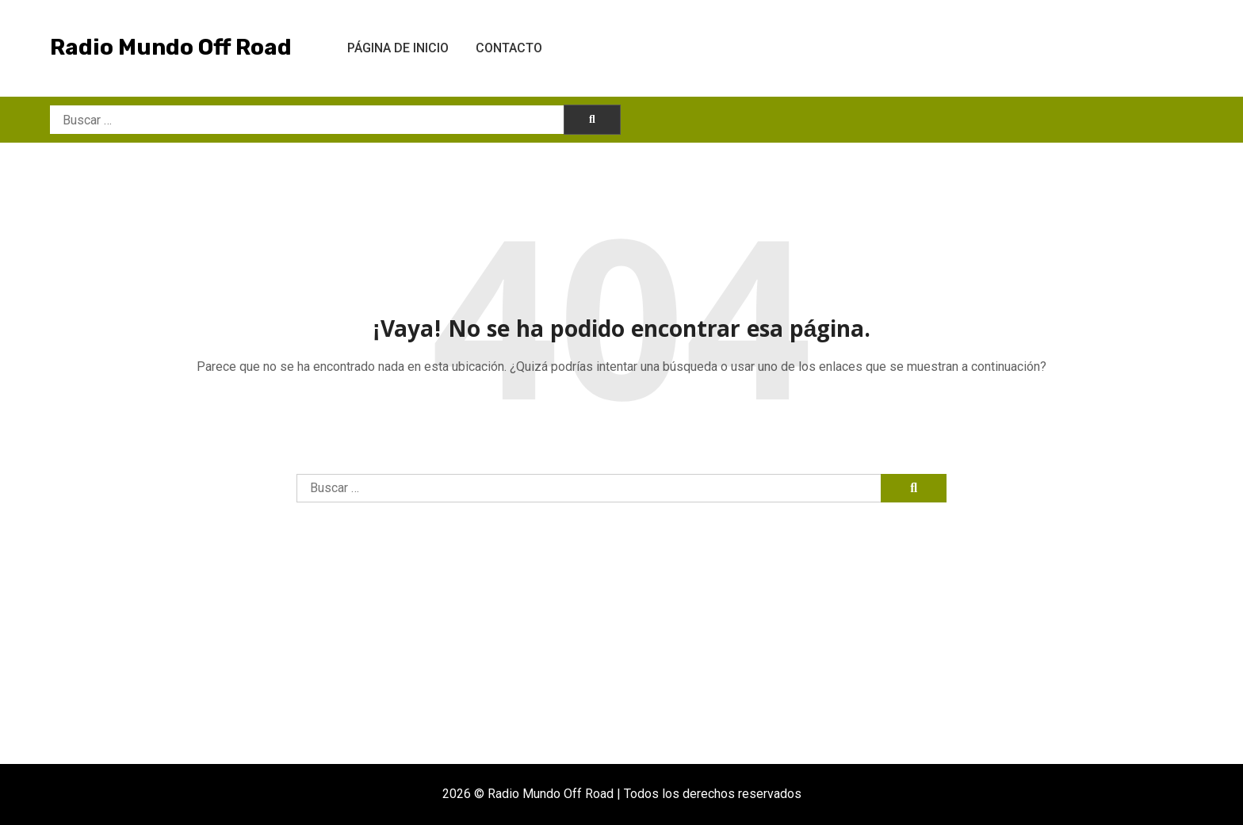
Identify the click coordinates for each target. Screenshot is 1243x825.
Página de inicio (398, 47)
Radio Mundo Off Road (171, 47)
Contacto (509, 47)
